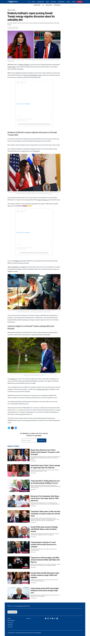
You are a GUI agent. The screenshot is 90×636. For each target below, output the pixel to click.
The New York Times (42, 389)
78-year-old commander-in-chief (32, 75)
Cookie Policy (10, 624)
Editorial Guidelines (11, 620)
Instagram (13, 379)
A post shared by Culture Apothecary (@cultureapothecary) (34, 123)
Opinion (68, 1)
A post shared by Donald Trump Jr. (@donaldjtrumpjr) (34, 252)
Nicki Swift (37, 151)
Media (74, 1)
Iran (43, 5)
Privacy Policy (10, 622)
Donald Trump (11, 67)
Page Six (17, 261)
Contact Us (28, 618)
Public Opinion (61, 1)
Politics (33, 1)
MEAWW (9, 606)
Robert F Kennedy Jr (43, 200)
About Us (9, 618)
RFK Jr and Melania (13, 267)
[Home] (13, 1)
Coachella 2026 (36, 5)
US (28, 1)
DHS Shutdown (57, 5)
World (47, 1)
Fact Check (53, 1)
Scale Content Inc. (20, 606)
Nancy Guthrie (49, 5)
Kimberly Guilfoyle (24, 64)
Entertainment (40, 1)
